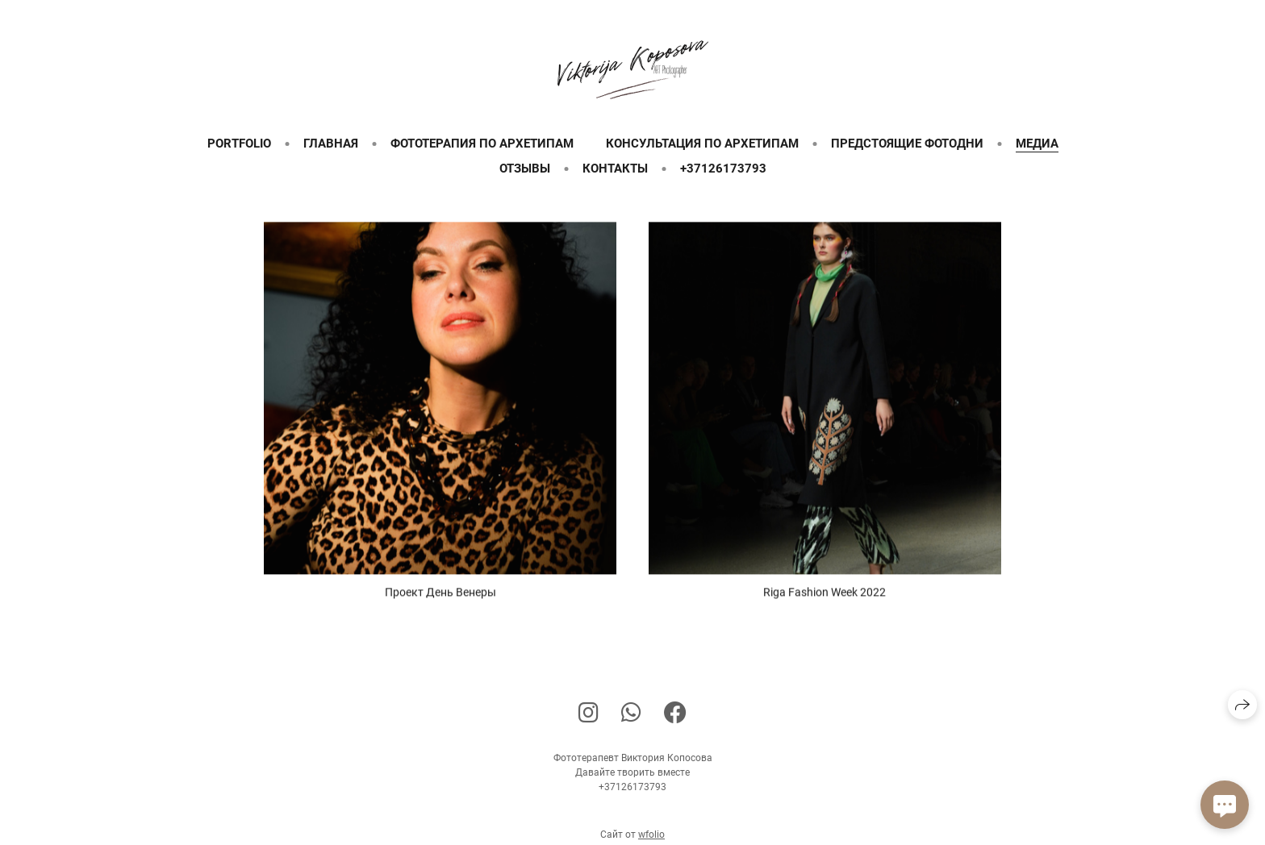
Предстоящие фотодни (907, 143)
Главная (330, 143)
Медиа (1037, 143)
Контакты (615, 168)
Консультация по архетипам (702, 143)
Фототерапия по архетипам (482, 143)
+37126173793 (723, 168)
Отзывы (524, 168)
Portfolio (239, 143)
